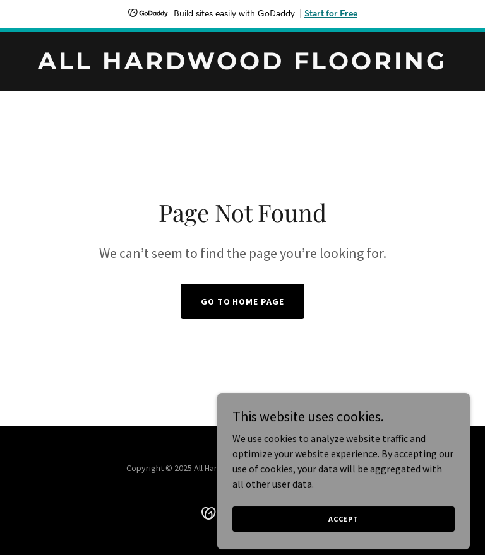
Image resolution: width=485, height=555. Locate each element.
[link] (242, 65)
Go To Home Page (243, 301)
